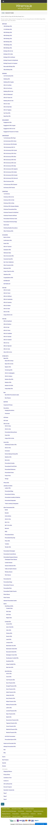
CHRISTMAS (5, 191)
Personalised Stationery (10, 469)
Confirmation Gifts (8, 240)
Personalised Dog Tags (10, 537)
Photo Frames (7, 597)
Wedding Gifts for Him (8, 100)
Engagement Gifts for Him (9, 128)
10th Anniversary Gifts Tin (9, 147)
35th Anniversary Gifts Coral (10, 162)
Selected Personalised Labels (10, 600)
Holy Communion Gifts (9, 255)
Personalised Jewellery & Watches (12, 497)
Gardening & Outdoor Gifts (10, 444)
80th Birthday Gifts (8, 48)
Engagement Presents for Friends (11, 131)
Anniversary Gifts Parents (9, 187)
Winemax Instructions (38, 811)
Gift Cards (6, 420)
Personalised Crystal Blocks (10, 554)
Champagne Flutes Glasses (11, 559)
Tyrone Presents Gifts (11, 726)
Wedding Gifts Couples (9, 82)
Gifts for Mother (7, 305)
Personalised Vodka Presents (10, 591)
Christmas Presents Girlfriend (10, 215)
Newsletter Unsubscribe (9, 790)
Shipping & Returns (8, 771)
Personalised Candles (9, 463)
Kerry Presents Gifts (10, 698)
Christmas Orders (6, 808)
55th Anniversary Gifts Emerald (10, 175)
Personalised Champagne (9, 551)
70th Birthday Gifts (8, 44)
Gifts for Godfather (8, 333)
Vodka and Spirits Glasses (10, 568)
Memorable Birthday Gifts (9, 66)
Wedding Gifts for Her (8, 91)
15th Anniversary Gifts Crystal (10, 150)
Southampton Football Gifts (12, 658)
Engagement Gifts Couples (9, 125)
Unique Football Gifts (11, 664)
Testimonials (29, 811)
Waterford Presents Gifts (11, 729)
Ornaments (7, 413)
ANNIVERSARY (5, 135)
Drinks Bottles (8, 516)
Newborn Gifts (8, 382)
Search (3, 756)
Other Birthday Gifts (8, 69)
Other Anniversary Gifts (9, 181)
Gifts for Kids (6, 423)
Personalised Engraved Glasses (11, 557)
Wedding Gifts (7, 79)
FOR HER (4, 287)
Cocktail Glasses (8, 562)
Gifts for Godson (8, 376)
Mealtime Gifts (8, 457)
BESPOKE (6, 401)
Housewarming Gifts (8, 259)
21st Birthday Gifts (8, 29)
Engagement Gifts (8, 122)
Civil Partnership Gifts (8, 75)
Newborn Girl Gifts (9, 385)
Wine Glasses (8, 575)
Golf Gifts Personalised (10, 736)
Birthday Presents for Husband (10, 63)
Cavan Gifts (8, 676)
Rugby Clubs (9, 617)
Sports (5, 603)
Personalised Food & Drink (11, 466)
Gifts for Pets (8, 447)
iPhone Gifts (6, 482)
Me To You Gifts (8, 525)
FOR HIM (4, 318)
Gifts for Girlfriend (8, 296)
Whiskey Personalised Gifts (10, 746)
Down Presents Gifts (10, 689)
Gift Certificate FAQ (8, 783)
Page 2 (5, 793)
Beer (5, 392)
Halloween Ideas (7, 252)
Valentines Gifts (7, 274)
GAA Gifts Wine (8, 671)
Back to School (7, 237)
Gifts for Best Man (8, 106)
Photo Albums (7, 594)
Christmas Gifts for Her (9, 197)
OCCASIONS (5, 235)
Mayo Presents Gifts (10, 713)
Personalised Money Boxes (11, 432)
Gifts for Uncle (7, 349)
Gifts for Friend (7, 293)
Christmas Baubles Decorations (11, 228)
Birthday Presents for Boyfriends (11, 60)
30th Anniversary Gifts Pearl (10, 159)
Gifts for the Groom (8, 88)
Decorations (6, 408)
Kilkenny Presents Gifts (11, 704)
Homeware (7, 450)
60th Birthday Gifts (8, 41)
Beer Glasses (8, 398)
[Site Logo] (24, 6)
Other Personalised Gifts (9, 507)
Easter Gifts (6, 243)
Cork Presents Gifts (10, 679)
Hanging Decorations (9, 410)
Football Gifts (8, 621)
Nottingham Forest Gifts (11, 655)
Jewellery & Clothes (8, 485)
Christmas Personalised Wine (10, 209)
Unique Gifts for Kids (9, 438)
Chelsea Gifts (9, 633)
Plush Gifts (7, 435)
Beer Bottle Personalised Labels (12, 394)
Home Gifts (6, 442)
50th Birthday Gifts (8, 38)
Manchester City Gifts (11, 645)
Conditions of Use (7, 777)
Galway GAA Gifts (10, 695)
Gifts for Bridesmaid (8, 94)
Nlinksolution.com (34, 824)
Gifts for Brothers (7, 324)
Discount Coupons (8, 787)
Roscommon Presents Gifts (12, 720)
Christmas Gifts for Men (9, 203)
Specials (4, 763)
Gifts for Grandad (7, 336)
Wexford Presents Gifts (11, 732)
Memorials (7, 460)
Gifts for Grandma (8, 302)
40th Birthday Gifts (8, 35)
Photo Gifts (7, 540)
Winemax (20, 824)
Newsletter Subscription (28, 808)
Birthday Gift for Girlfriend (9, 57)
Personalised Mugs (8, 582)
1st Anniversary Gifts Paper (10, 138)
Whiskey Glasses (8, 571)
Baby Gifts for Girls (9, 363)
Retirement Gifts (7, 268)
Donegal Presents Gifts (11, 686)
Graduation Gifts (7, 249)
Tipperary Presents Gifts (11, 723)
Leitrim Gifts (9, 707)
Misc (5, 752)
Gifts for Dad (6, 327)
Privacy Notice (7, 774)
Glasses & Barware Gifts (10, 565)
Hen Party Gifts (7, 113)
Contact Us (6, 780)
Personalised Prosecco (9, 585)
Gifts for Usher (7, 103)
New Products (5, 759)
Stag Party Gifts (7, 116)
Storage (6, 478)
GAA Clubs (8, 611)
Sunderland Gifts (10, 661)
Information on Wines (16, 808)
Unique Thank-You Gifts (9, 271)
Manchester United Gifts (11, 648)
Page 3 (5, 796)
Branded (7, 513)
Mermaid (7, 528)
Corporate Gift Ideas (8, 405)
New (5, 749)
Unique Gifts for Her (8, 314)
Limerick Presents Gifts (11, 710)
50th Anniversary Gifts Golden (10, 172)
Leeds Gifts (8, 639)
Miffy (6, 531)
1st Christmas (7, 193)
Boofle (6, 509)
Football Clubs (9, 608)
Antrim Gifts (9, 673)
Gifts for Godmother (8, 299)
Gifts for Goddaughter (9, 373)
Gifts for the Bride (7, 85)
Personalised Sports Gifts (10, 739)
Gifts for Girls (8, 429)
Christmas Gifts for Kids (9, 200)
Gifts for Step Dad (7, 345)
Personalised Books (9, 534)
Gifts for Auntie (7, 290)
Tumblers (7, 544)
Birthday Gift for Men (8, 54)
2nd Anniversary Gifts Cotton (10, 141)
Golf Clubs (8, 614)
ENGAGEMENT (5, 120)
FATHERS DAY (7, 280)
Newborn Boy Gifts (9, 379)
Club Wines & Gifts (9, 606)
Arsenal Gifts (9, 624)
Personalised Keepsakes (10, 500)
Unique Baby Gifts (9, 388)
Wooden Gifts (8, 547)
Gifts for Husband (7, 339)
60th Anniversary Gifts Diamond (11, 178)
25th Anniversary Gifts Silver (10, 156)
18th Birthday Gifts (8, 26)
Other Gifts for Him (8, 352)
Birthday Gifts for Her (8, 51)
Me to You (7, 522)
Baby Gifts (6, 358)
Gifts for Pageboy (7, 110)
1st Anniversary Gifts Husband (10, 184)
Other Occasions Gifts (8, 265)
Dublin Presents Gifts (11, 692)
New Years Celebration (9, 262)
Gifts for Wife (6, 311)
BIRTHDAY (4, 23)
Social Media (21, 811)
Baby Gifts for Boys (9, 360)
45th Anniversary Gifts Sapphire (11, 169)
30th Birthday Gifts (8, 32)
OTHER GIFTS (5, 356)
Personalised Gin (7, 579)
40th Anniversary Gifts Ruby (10, 165)
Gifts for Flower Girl (8, 97)
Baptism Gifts (8, 366)
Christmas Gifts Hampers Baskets (11, 206)
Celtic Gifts (8, 630)
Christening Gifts (8, 370)
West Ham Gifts (9, 667)
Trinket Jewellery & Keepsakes (11, 503)
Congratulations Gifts (8, 277)
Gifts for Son (6, 342)
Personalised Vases (9, 472)
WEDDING (4, 73)
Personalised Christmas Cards (10, 218)
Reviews (4, 766)
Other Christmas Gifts (8, 231)
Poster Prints (8, 475)
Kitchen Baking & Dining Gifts (11, 454)
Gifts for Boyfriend (8, 321)
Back (3, 804)
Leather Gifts (8, 488)
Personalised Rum (8, 588)
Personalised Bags (9, 491)
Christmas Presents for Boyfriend (11, 212)
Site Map (40, 813)
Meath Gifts (8, 717)
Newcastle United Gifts (11, 651)
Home (3, 13)
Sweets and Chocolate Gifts (10, 743)
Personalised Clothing (10, 494)
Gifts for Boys (8, 426)
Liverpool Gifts (9, 642)
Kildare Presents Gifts (11, 701)
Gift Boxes (6, 417)
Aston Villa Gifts (9, 627)
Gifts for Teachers (8, 246)
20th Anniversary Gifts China (10, 153)
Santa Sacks (6, 224)
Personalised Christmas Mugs (10, 221)
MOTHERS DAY (7, 283)
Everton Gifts (9, 636)
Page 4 (5, 799)
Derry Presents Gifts (10, 683)
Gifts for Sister (7, 308)
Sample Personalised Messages (9, 811)
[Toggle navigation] (3, 1)
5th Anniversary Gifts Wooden (10, 144)
